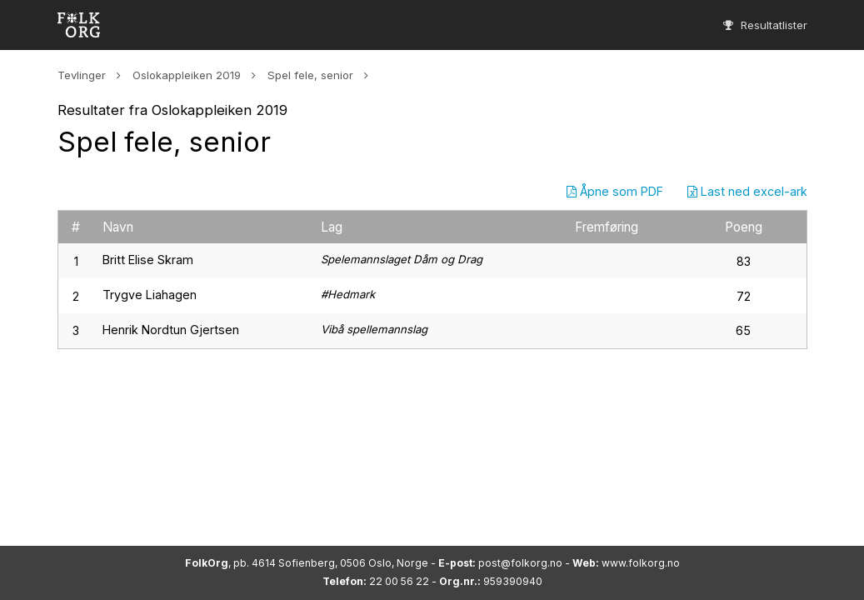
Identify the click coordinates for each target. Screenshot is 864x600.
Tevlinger (81, 75)
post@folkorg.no (520, 563)
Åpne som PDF (615, 191)
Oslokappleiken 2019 (186, 75)
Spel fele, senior (310, 75)
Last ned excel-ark (747, 191)
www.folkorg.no (641, 563)
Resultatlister (765, 25)
